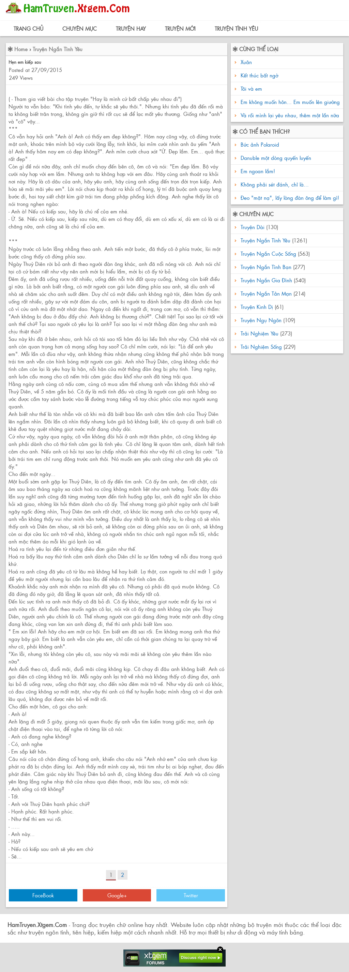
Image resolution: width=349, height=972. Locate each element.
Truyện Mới (180, 28)
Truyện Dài (252, 227)
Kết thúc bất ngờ (259, 75)
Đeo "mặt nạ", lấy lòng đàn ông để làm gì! (289, 197)
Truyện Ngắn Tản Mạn (266, 293)
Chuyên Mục (79, 28)
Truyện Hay (131, 28)
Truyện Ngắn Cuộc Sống (268, 253)
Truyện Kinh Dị (257, 307)
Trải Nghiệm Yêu (259, 333)
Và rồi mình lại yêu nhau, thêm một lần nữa (290, 115)
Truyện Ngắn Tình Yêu (57, 49)
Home (21, 49)
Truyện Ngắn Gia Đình (266, 280)
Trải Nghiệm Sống (261, 346)
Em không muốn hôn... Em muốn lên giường (290, 102)
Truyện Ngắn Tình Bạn (266, 267)
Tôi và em (251, 88)
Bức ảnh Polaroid (259, 144)
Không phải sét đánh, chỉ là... (274, 184)
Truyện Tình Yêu (236, 28)
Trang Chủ (28, 28)
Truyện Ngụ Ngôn (261, 320)
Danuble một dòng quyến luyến (275, 158)
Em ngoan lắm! (257, 171)
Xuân (246, 62)
